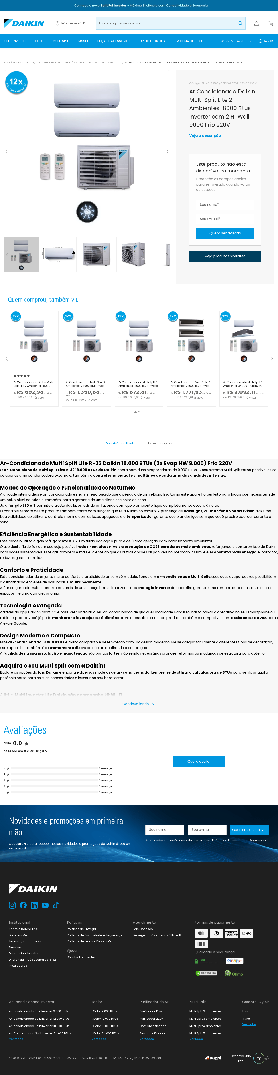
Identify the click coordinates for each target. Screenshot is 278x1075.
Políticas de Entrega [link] (81, 929)
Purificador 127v (151, 1011)
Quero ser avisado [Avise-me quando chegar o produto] (225, 233)
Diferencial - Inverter (24, 953)
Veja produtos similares (225, 256)
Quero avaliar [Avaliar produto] (199, 761)
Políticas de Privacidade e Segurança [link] (94, 935)
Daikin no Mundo (21, 935)
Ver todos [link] (16, 1039)
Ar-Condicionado (23, 62)
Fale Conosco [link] (143, 929)
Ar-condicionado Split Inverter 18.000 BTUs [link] (39, 1026)
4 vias (246, 1019)
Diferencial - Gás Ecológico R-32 (32, 960)
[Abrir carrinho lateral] (271, 23)
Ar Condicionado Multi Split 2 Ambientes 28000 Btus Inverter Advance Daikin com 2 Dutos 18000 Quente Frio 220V (191, 384)
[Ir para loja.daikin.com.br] (24, 23)
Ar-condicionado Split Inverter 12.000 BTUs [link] (39, 1019)
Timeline (15, 947)
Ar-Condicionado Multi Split (53, 62)
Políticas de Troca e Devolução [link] (89, 941)
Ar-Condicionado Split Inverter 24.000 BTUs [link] (40, 1033)
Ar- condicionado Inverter (32, 1001)
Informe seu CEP (70, 23)
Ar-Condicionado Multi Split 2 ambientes (98, 62)
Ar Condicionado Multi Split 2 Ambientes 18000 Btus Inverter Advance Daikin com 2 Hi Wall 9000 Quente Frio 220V (138, 384)
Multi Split (197, 1001)
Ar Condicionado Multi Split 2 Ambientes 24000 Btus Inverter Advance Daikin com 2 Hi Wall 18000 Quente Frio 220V (86, 384)
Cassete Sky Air (255, 1001)
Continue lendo (139, 703)
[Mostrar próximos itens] (271, 358)
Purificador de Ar (154, 1001)
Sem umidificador (152, 1033)
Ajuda (266, 41)
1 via (245, 1011)
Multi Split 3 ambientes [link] (205, 1019)
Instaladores (18, 966)
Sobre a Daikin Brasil (23, 929)
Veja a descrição (205, 135)
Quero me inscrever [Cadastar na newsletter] (249, 829)
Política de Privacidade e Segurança (239, 840)
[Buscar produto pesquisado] (240, 23)
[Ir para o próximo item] (168, 151)
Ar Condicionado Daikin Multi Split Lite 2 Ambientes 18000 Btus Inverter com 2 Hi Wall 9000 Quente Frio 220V (33, 384)
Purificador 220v (151, 1019)
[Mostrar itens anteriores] (6, 358)
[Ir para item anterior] (6, 151)
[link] (15, 41)
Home (7, 62)
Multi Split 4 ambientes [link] (205, 1026)
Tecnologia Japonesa (25, 941)
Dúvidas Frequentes (81, 957)
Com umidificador (153, 1026)
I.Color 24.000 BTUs (105, 1033)
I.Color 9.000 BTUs (104, 1011)
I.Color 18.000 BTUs (105, 1026)
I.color (97, 1001)
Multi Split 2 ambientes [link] (205, 1011)
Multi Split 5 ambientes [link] (205, 1033)
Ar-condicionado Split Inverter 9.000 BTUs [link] (39, 1011)
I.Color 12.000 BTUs (105, 1019)
